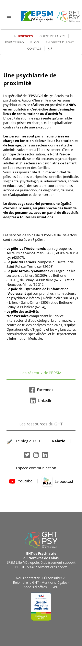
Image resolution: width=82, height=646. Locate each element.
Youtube (20, 481)
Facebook (41, 389)
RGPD (53, 587)
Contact (34, 48)
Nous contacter (28, 578)
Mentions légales (54, 582)
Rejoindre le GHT (26, 582)
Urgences (24, 36)
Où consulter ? (53, 578)
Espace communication (36, 467)
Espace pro (14, 42)
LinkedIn (41, 400)
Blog (34, 42)
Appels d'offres (35, 587)
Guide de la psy (52, 36)
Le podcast (57, 481)
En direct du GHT (60, 42)
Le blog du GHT (24, 440)
